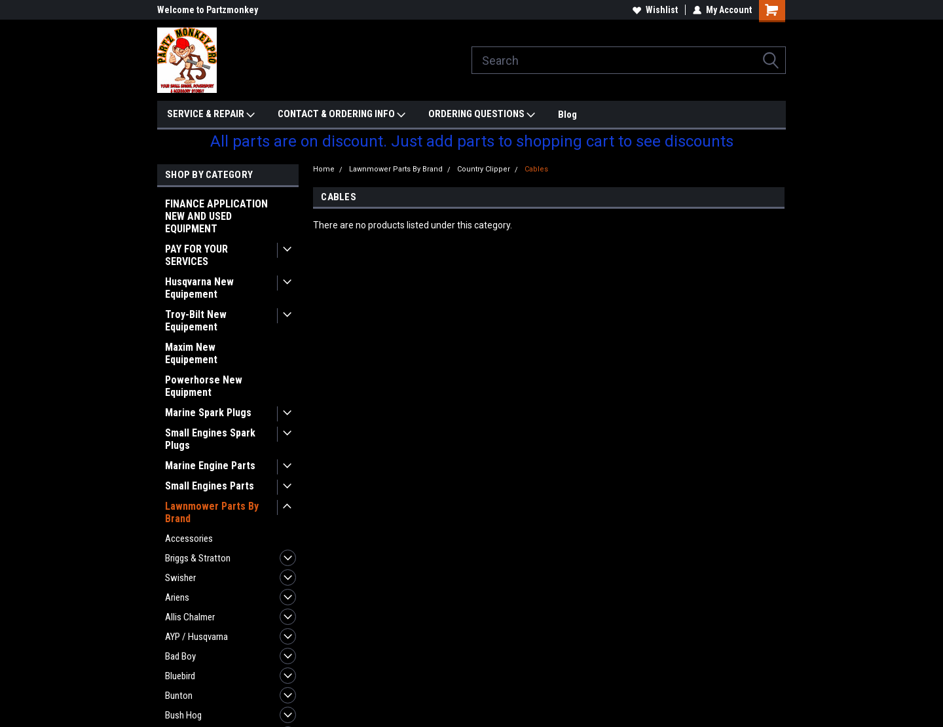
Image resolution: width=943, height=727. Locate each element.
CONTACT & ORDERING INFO (341, 114)
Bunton (179, 695)
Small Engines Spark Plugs (210, 439)
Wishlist (655, 10)
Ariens (177, 597)
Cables (536, 169)
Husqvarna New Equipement (199, 287)
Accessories (189, 538)
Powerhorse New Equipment (203, 386)
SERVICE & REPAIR (211, 114)
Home (324, 169)
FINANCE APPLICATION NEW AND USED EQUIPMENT (216, 216)
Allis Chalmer (190, 617)
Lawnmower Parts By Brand (212, 512)
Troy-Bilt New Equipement (196, 320)
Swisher (180, 578)
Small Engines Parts (209, 486)
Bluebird (180, 676)
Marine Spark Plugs (208, 412)
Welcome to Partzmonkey (207, 10)
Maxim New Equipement (191, 353)
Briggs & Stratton (198, 558)
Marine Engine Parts (210, 465)
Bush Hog (183, 715)
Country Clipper (483, 169)
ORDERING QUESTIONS (481, 114)
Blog (567, 114)
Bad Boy (180, 656)
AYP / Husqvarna (196, 637)
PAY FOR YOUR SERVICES (196, 255)
